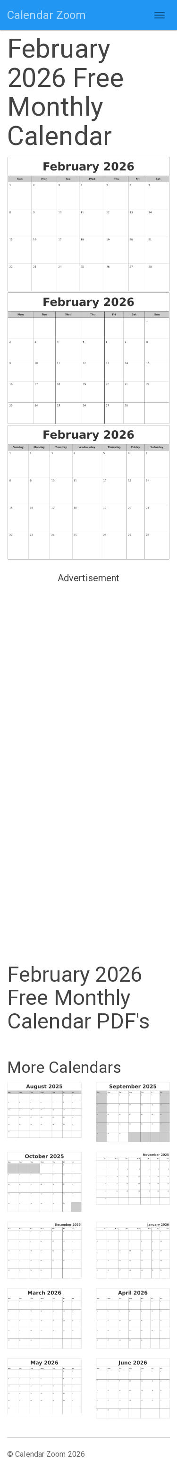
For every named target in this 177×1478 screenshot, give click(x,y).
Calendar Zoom (46, 15)
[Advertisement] (88, 675)
